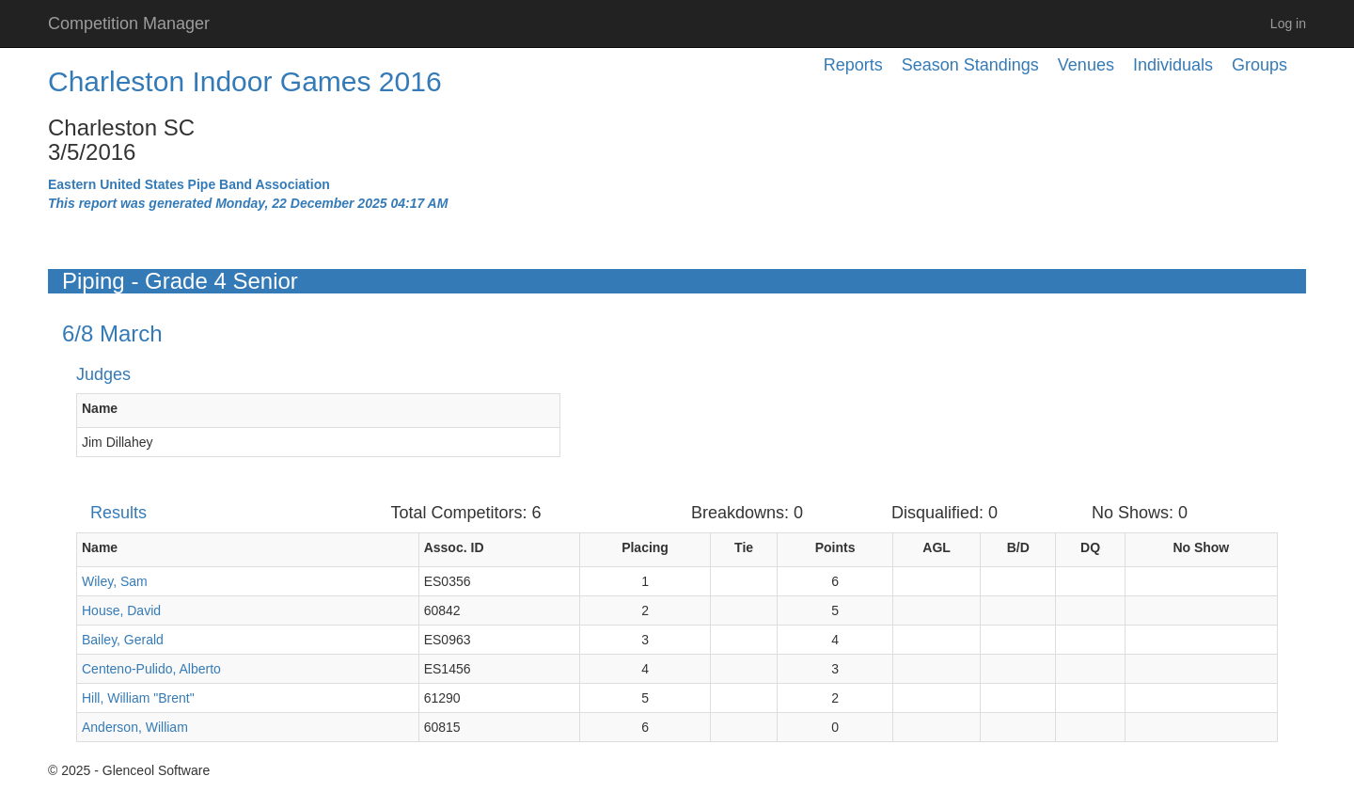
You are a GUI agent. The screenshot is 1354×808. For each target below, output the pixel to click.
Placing (645, 547)
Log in (1288, 23)
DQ (1090, 547)
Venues (1086, 64)
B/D (1018, 547)
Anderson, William (135, 727)
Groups (1259, 64)
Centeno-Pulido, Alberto (151, 668)
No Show (1201, 547)
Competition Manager (129, 23)
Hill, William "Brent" (138, 697)
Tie (743, 547)
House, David (121, 610)
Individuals (1173, 64)
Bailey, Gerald (123, 639)
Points (835, 547)
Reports (853, 64)
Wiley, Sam (115, 581)
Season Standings (970, 64)
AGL (936, 547)
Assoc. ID (454, 547)
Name (100, 408)
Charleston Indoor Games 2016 (245, 81)
